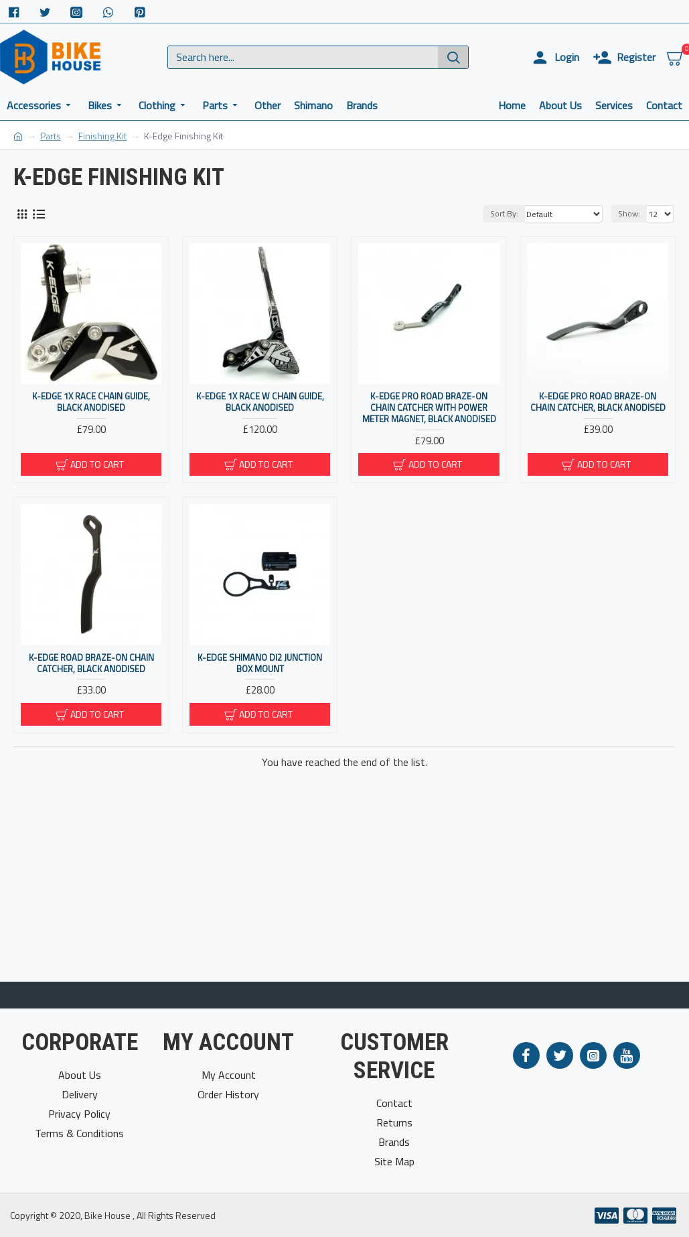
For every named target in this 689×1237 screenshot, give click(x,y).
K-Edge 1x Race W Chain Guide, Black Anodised (260, 402)
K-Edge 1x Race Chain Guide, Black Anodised (91, 402)
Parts (50, 136)
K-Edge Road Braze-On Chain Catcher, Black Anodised (91, 663)
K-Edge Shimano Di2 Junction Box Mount (260, 663)
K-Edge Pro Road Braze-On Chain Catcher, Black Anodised (598, 402)
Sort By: (504, 213)
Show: (629, 213)
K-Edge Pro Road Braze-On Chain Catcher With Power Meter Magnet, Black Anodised (429, 408)
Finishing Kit (102, 136)
